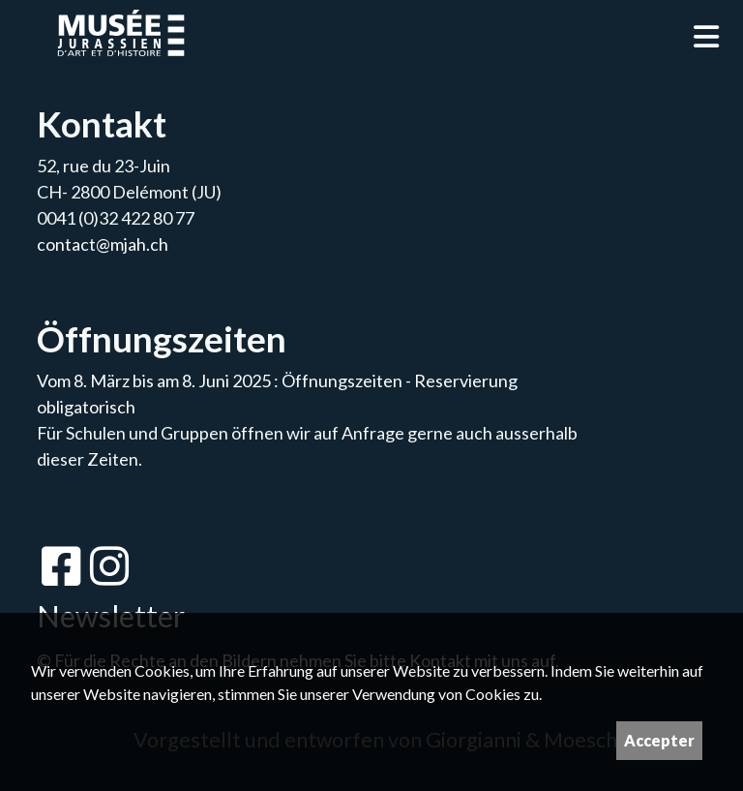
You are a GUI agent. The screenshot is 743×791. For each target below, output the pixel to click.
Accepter (659, 740)
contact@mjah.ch (102, 244)
